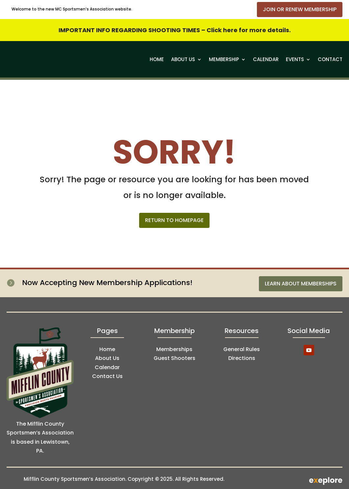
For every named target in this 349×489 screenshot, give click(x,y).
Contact (330, 59)
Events (295, 59)
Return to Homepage (174, 220)
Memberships (174, 349)
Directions (241, 358)
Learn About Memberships (301, 283)
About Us (183, 59)
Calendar (266, 59)
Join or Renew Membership (300, 9)
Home (157, 59)
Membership (224, 59)
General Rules (241, 349)
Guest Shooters (174, 358)
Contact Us (107, 376)
